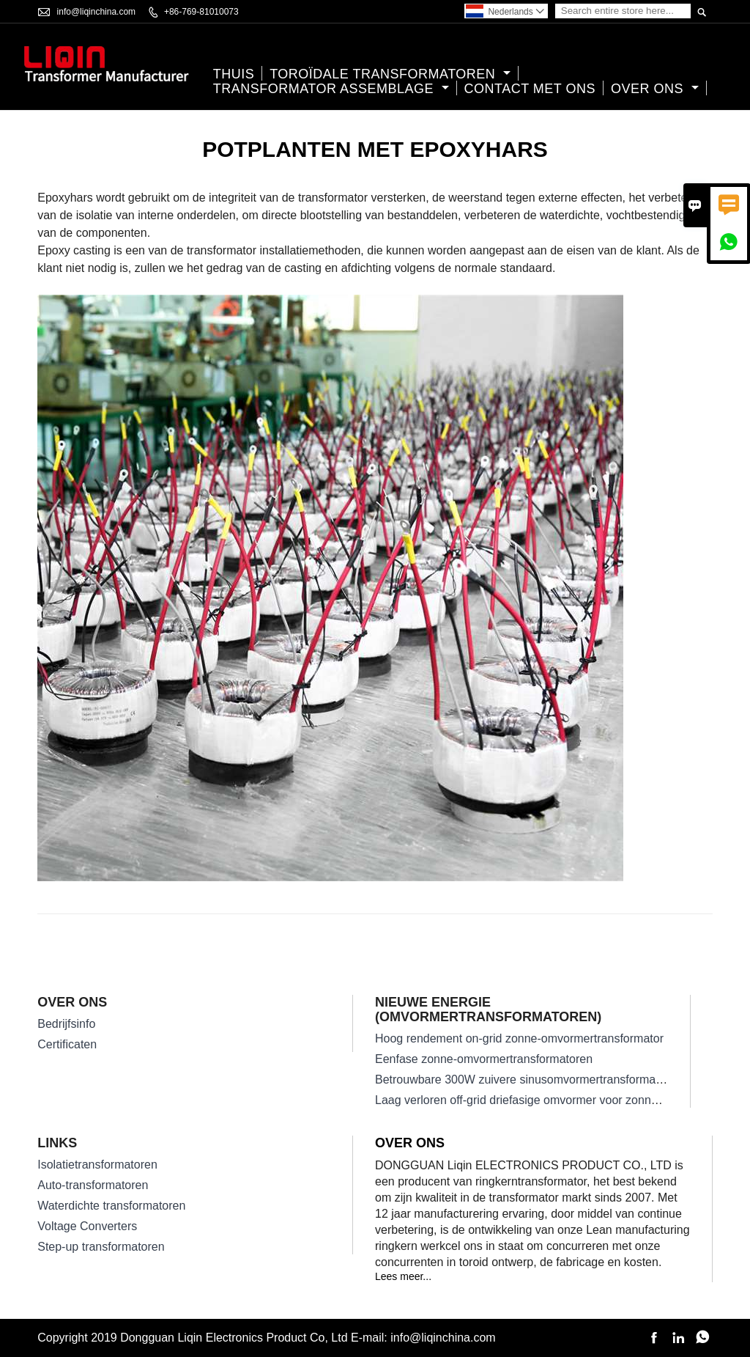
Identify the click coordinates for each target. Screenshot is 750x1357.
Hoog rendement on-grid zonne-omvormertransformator (519, 1038)
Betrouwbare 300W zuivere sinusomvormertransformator (522, 1079)
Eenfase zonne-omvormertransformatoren (484, 1059)
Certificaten (67, 1044)
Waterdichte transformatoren (111, 1205)
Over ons (655, 88)
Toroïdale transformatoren (390, 74)
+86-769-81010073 (201, 12)
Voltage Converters (87, 1226)
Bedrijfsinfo (66, 1024)
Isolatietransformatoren (97, 1164)
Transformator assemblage (331, 88)
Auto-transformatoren (92, 1185)
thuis (234, 74)
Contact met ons (530, 88)
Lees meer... (403, 1276)
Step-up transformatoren (100, 1246)
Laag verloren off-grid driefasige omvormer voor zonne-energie (537, 1100)
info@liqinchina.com (96, 12)
